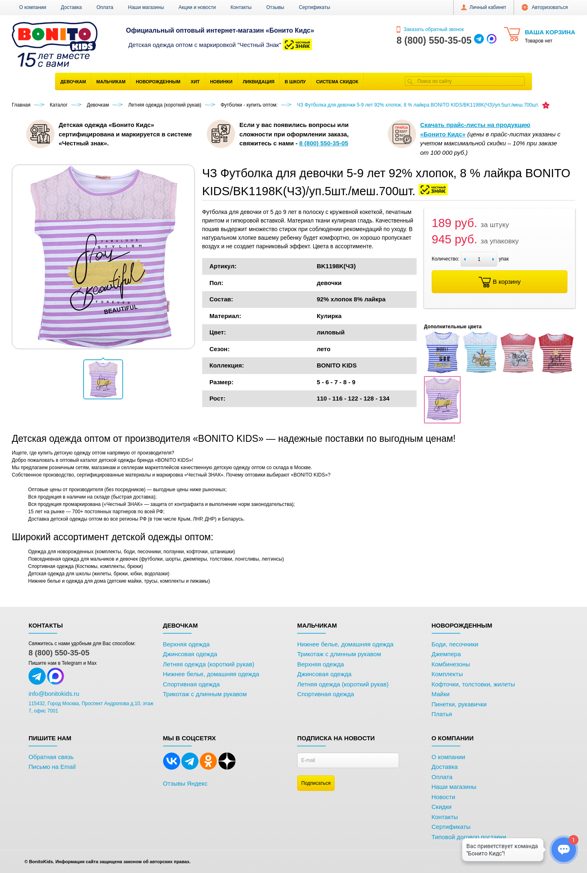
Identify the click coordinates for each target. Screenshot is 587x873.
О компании (32, 7)
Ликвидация (258, 81)
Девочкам (73, 81)
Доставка (71, 7)
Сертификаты (314, 7)
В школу (295, 81)
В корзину (500, 282)
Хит (195, 81)
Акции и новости (197, 7)
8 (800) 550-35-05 (59, 652)
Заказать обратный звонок (430, 29)
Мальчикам (111, 81)
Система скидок (337, 81)
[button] (103, 379)
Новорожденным (158, 81)
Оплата (105, 7)
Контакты (241, 7)
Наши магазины (146, 7)
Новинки (221, 81)
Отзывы (275, 7)
